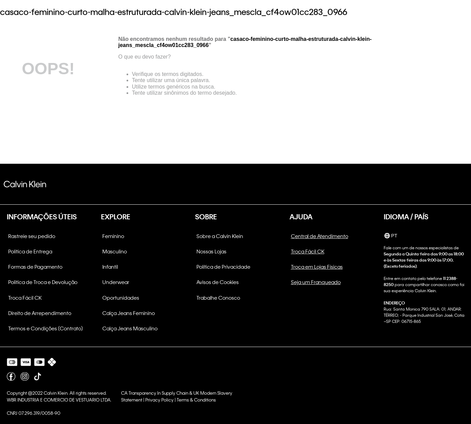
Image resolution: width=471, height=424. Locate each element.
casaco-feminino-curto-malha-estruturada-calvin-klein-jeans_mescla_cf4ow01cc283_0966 (173, 12)
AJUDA (301, 216)
